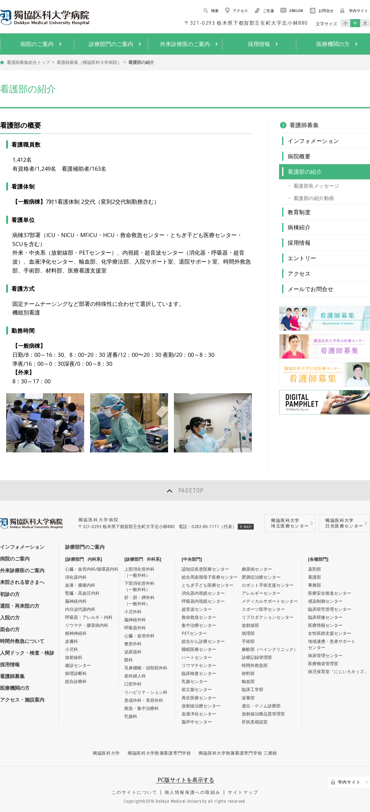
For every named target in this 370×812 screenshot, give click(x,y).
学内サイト (354, 10)
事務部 (314, 585)
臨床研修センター (325, 617)
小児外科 (133, 611)
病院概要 (299, 156)
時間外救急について (22, 641)
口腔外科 (133, 684)
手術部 (248, 641)
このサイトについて (135, 792)
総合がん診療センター (203, 641)
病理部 (248, 633)
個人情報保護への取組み (193, 792)
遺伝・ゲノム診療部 (261, 706)
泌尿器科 (133, 652)
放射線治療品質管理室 (263, 714)
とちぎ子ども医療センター (207, 585)
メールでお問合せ (310, 289)
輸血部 (248, 681)
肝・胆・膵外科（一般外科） (139, 600)
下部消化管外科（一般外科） (139, 586)
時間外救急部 (255, 665)
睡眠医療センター (199, 649)
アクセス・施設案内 (22, 699)
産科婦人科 (135, 676)
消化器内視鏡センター (203, 593)
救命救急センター (199, 617)
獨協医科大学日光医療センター (344, 523)
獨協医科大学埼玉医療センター (290, 523)
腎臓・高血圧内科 (82, 593)
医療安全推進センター (329, 593)
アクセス (236, 10)
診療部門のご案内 (85, 546)
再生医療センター (199, 698)
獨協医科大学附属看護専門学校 (159, 753)
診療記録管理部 (257, 657)
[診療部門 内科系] (83, 559)
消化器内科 (76, 577)
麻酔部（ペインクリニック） (270, 649)
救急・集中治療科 (141, 708)
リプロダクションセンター (268, 617)
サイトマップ (243, 792)
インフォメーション (313, 140)
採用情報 (299, 242)
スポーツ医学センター (263, 609)
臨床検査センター (199, 673)
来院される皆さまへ (22, 582)
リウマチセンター (199, 665)
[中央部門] (192, 559)
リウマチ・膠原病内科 (86, 625)
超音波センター (197, 609)
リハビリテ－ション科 (145, 692)
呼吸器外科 (135, 628)
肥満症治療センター (261, 577)
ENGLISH (291, 11)
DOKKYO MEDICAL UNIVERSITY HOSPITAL (44, 17)
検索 (211, 10)
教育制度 (299, 212)
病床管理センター (325, 655)
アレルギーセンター (261, 593)
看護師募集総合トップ (28, 62)
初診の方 (10, 594)
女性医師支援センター (329, 633)
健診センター (78, 665)
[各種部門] (318, 559)
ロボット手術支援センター (268, 585)
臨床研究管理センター (329, 609)
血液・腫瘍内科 (80, 585)
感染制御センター (325, 601)
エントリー (302, 258)
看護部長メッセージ (316, 185)
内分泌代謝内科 (80, 609)
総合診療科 (76, 681)
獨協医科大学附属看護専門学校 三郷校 (238, 753)
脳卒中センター (197, 722)
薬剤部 (314, 569)
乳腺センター (195, 681)
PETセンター (194, 633)
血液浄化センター (199, 714)
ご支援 (264, 10)
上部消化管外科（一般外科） (139, 572)
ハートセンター (197, 657)
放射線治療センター (201, 706)
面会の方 (10, 629)
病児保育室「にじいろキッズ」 (338, 671)
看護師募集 (304, 125)
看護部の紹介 (305, 171)
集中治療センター (199, 625)
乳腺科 (130, 716)
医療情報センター (325, 625)
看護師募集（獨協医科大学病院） (89, 62)
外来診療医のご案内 (22, 570)
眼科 (128, 660)
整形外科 (133, 644)
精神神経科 (76, 633)
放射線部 (250, 625)
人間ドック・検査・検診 (27, 652)
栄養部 (248, 698)
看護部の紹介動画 (314, 198)
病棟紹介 (299, 227)
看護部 (314, 577)
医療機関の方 (15, 688)
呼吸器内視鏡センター (203, 601)
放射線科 (73, 657)
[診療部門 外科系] (142, 559)
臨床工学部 (252, 689)
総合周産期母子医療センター (210, 577)
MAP (245, 526)
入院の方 (10, 617)
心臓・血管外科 (139, 636)
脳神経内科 (76, 601)
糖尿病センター (257, 569)
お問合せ (322, 11)
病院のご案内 (15, 558)
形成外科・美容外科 (143, 700)
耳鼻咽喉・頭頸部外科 (145, 668)
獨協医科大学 (106, 753)
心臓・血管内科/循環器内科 (91, 569)
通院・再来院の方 (19, 605)
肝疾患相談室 (255, 722)
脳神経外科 (135, 620)
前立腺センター (197, 689)
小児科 (71, 649)
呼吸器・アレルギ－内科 (89, 617)
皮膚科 (71, 641)
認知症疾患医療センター (205, 569)
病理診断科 (76, 673)
